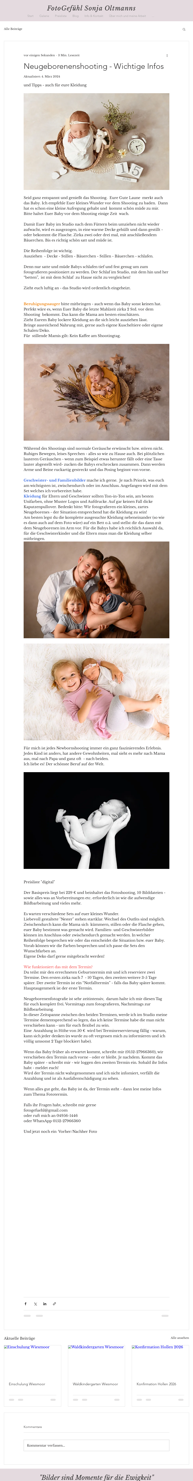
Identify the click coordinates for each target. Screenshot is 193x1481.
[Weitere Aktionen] (167, 55)
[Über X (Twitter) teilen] (35, 1304)
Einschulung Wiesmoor (27, 1384)
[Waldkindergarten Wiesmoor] (96, 1361)
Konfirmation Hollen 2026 (156, 1384)
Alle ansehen (180, 1338)
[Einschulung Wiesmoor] (32, 1361)
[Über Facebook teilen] (25, 1304)
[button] (44, 15)
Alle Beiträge (13, 29)
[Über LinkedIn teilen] (45, 1304)
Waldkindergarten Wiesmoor (95, 1384)
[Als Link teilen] (54, 1304)
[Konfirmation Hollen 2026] (160, 1361)
